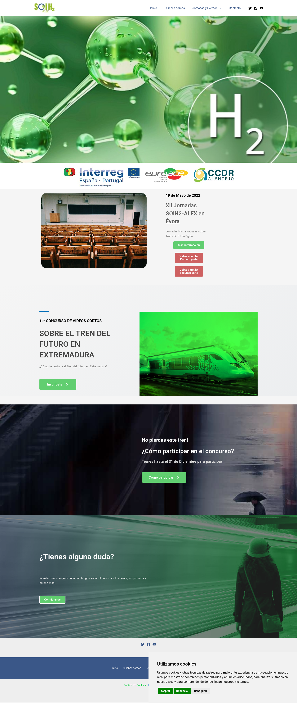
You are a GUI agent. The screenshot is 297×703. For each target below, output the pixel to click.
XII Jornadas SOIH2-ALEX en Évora (187, 213)
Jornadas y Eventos (209, 8)
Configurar (201, 690)
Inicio (160, 8)
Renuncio (182, 690)
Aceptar (165, 690)
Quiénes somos (180, 8)
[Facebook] (256, 8)
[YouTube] (261, 8)
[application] (222, 8)
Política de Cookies (133, 686)
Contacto (236, 8)
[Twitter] (250, 8)
